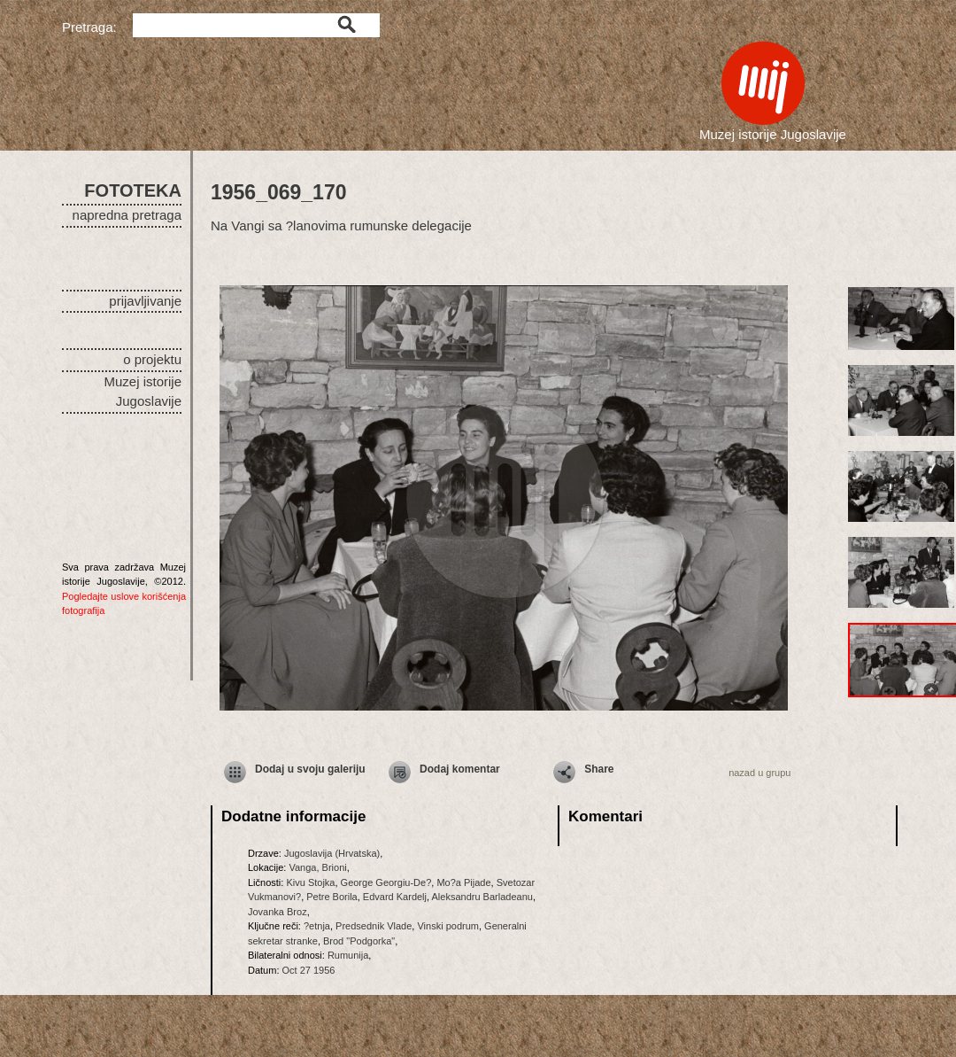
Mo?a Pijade (463, 882)
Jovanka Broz (277, 911)
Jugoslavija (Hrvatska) (332, 853)
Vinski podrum (448, 926)
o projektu (152, 359)
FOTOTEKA (132, 190)
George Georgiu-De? (386, 882)
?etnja (317, 926)
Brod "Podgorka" (359, 941)
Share (598, 769)
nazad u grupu (759, 772)
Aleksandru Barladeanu (482, 896)
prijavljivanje (145, 300)
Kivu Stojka (310, 882)
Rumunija (348, 955)
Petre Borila (331, 896)
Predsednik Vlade (373, 926)
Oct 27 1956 (308, 970)
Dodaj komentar (460, 769)
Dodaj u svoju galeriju (310, 769)
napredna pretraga (127, 214)
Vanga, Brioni (317, 867)
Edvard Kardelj (395, 896)
